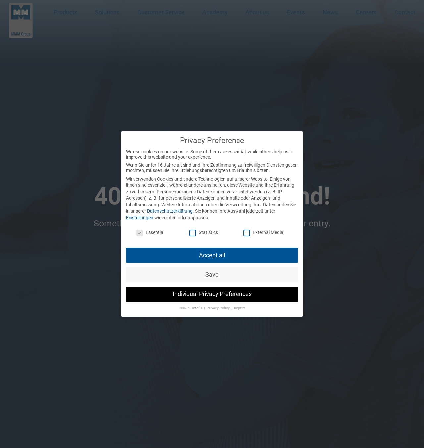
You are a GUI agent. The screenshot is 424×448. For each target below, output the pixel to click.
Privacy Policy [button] (219, 306)
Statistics (203, 229)
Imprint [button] (240, 306)
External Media (263, 229)
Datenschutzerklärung (170, 208)
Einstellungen (139, 215)
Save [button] (212, 272)
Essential (150, 229)
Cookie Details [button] (191, 306)
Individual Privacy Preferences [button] (212, 291)
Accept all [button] (212, 252)
